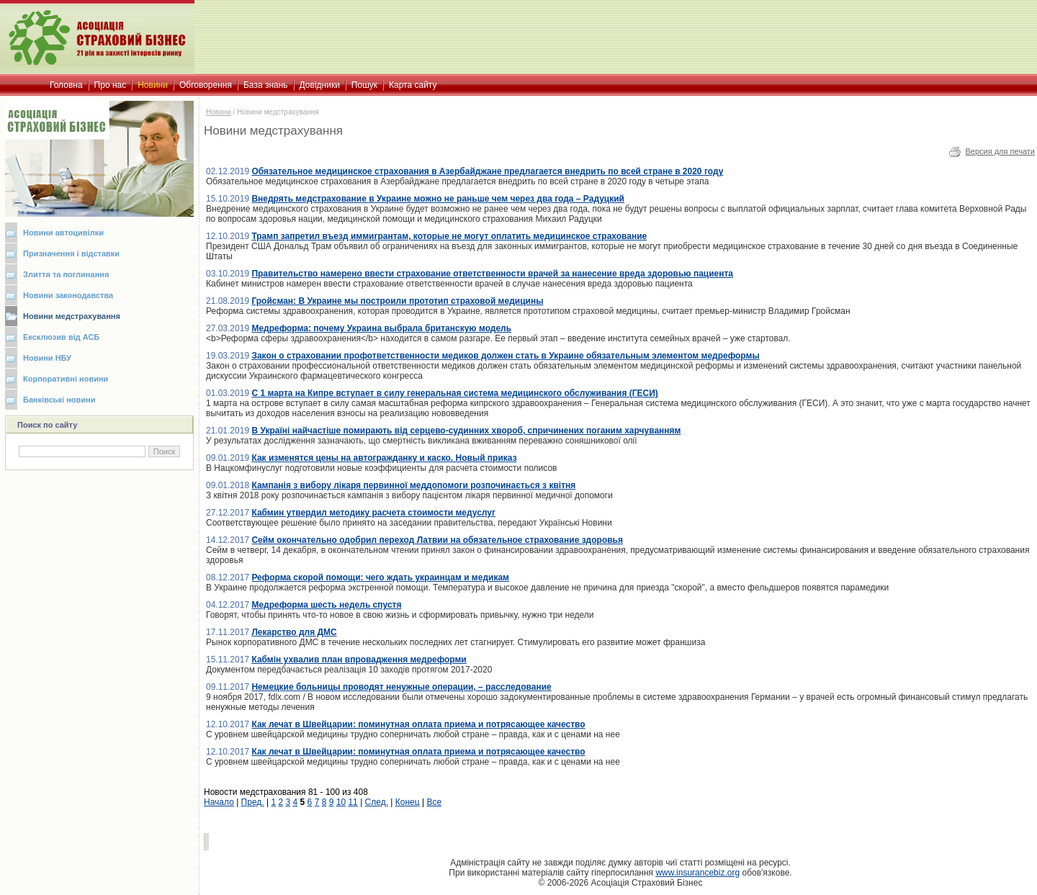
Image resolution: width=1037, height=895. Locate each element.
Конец (407, 802)
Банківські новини (59, 399)
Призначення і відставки (71, 253)
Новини (218, 112)
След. (376, 802)
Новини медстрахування (71, 316)
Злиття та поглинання (66, 274)
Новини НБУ (47, 358)
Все (433, 802)
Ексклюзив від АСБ (61, 337)
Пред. (252, 802)
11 (352, 802)
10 (341, 802)
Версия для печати (1000, 151)
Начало (219, 802)
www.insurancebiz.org (697, 873)
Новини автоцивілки (63, 232)
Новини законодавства (68, 295)
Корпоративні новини (65, 378)
